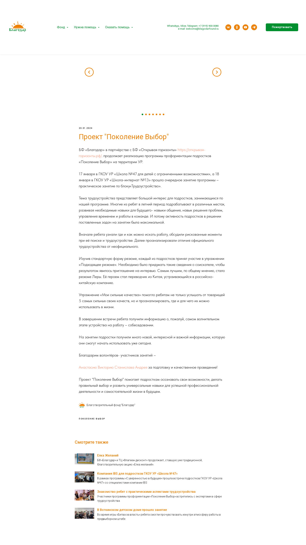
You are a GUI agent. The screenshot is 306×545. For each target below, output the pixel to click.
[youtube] (245, 27)
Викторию (106, 367)
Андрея (141, 367)
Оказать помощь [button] (117, 27)
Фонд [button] (61, 27)
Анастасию (88, 367)
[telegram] (254, 27)
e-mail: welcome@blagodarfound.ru (198, 28)
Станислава (124, 367)
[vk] (228, 27)
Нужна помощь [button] (85, 27)
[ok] (237, 27)
